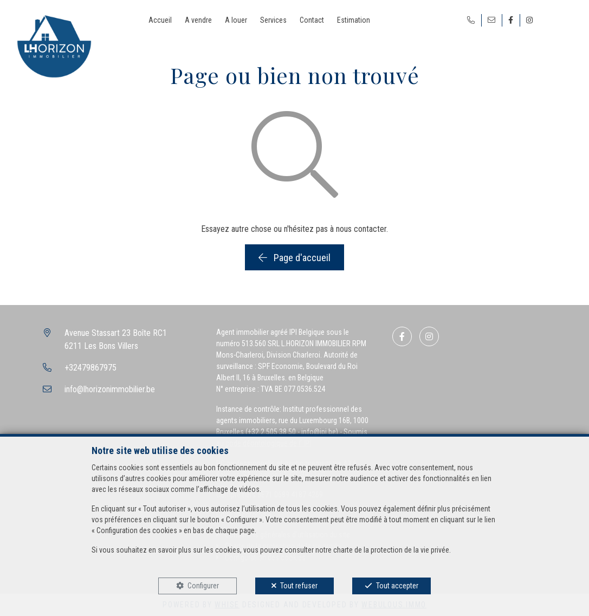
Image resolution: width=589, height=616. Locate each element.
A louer (236, 20)
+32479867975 (90, 367)
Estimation (353, 20)
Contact (312, 20)
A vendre (198, 20)
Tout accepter (397, 585)
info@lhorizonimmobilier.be (109, 389)
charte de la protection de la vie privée (391, 550)
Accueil (160, 20)
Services (273, 20)
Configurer (203, 585)
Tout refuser (299, 585)
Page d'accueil (294, 257)
